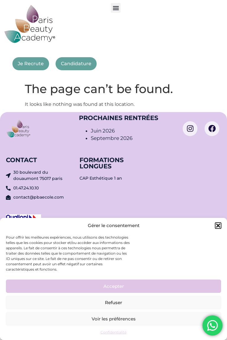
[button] (218, 226)
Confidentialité (113, 332)
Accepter (113, 286)
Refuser (113, 302)
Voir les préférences (114, 319)
